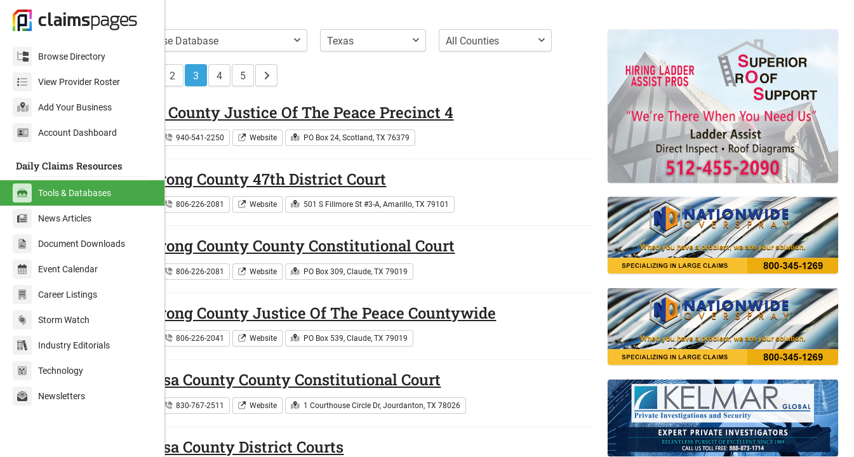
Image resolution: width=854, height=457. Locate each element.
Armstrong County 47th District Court (317, 200)
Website (324, 158)
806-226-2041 (261, 359)
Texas (202, 158)
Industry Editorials (61, 345)
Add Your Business (62, 107)
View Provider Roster (66, 81)
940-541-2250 (261, 158)
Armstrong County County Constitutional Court (351, 266)
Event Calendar (55, 269)
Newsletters (49, 396)
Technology (48, 370)
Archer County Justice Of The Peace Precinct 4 (350, 133)
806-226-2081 (261, 225)
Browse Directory (59, 56)
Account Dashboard (65, 132)
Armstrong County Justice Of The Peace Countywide (372, 334)
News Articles (52, 218)
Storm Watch (51, 319)
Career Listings (55, 294)
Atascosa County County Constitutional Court (344, 400)
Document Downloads (69, 243)
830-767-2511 (261, 426)
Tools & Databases (62, 192)
